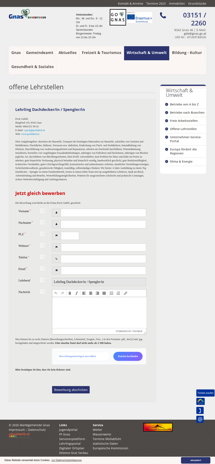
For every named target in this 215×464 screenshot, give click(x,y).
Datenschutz (37, 435)
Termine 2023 (156, 3)
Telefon (23, 257)
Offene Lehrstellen (183, 129)
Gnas (16, 52)
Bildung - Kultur (187, 52)
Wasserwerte (102, 440)
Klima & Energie (181, 161)
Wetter (97, 435)
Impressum (17, 435)
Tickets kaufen (205, 393)
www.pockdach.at (30, 134)
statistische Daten (105, 449)
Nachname (25, 222)
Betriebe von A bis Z (184, 104)
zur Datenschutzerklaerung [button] (66, 460)
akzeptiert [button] (195, 460)
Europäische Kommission (110, 454)
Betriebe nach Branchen (187, 112)
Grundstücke (197, 3)
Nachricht (24, 292)
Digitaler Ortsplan (71, 454)
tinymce (137, 331)
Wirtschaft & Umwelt (147, 52)
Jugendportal (68, 435)
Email (22, 269)
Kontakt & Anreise (130, 3)
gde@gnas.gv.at (195, 33)
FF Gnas (64, 440)
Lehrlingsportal (70, 449)
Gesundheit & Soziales (32, 66)
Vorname (24, 211)
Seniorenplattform (72, 445)
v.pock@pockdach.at (34, 130)
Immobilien (177, 3)
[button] (56, 293)
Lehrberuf (24, 280)
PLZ (22, 234)
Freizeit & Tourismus (101, 52)
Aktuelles (68, 52)
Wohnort (24, 245)
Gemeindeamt (39, 52)
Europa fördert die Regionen (183, 151)
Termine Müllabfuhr (107, 445)
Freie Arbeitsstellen (184, 121)
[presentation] (56, 293)
